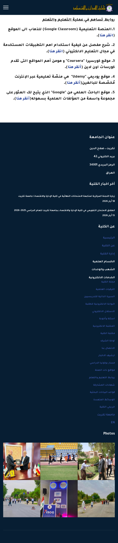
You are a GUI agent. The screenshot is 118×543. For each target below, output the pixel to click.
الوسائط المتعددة (104, 400)
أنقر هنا (74, 68)
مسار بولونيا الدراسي (102, 363)
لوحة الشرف (107, 341)
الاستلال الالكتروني (103, 311)
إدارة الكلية (107, 253)
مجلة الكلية (108, 282)
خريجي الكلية (107, 407)
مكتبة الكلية (107, 333)
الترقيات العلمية (105, 289)
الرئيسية (109, 238)
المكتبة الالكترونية (104, 326)
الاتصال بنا (108, 348)
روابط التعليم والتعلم (102, 377)
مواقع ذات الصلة (105, 370)
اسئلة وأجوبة (107, 319)
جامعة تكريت (106, 414)
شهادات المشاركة (104, 385)
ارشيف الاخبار (106, 355)
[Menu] (5, 7)
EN (113, 422)
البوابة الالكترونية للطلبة (100, 304)
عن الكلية (108, 245)
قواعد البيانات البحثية (102, 392)
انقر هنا (106, 36)
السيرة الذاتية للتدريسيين (99, 296)
